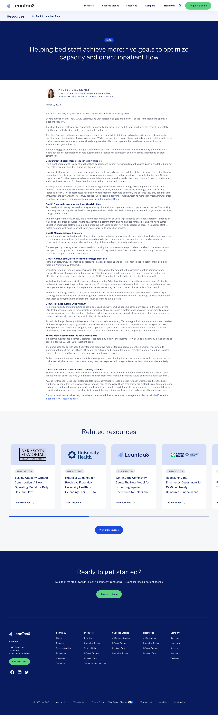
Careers (174, 648)
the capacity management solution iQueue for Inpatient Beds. (87, 199)
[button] (179, 5)
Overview (88, 638)
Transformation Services (95, 663)
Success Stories (110, 5)
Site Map (163, 702)
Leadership (175, 643)
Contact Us (61, 702)
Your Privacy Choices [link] (117, 702)
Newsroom (175, 653)
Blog (109, 40)
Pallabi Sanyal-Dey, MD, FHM (73, 90)
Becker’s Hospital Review (98, 113)
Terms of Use (146, 702)
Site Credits (179, 702)
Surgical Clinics (91, 648)
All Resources (149, 638)
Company (151, 5)
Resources (132, 5)
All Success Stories (121, 638)
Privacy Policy (98, 702)
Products (89, 5)
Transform (169, 5)
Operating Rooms (92, 643)
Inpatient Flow (90, 658)
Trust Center (79, 702)
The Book (174, 658)
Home (59, 638)
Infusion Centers (91, 653)
